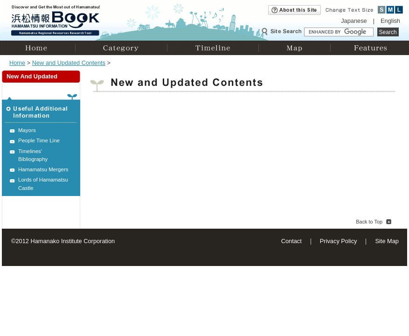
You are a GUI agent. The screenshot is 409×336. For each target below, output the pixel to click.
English (390, 20)
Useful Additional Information (41, 108)
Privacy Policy (338, 241)
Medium (391, 10)
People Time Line (39, 140)
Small (382, 10)
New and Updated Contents (68, 62)
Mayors (27, 130)
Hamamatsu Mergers (43, 169)
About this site (294, 10)
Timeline (212, 48)
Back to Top (369, 221)
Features (368, 48)
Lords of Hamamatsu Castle (43, 183)
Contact (291, 241)
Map (294, 48)
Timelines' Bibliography (33, 155)
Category (121, 48)
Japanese (354, 20)
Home (38, 48)
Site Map (387, 241)
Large (399, 10)
